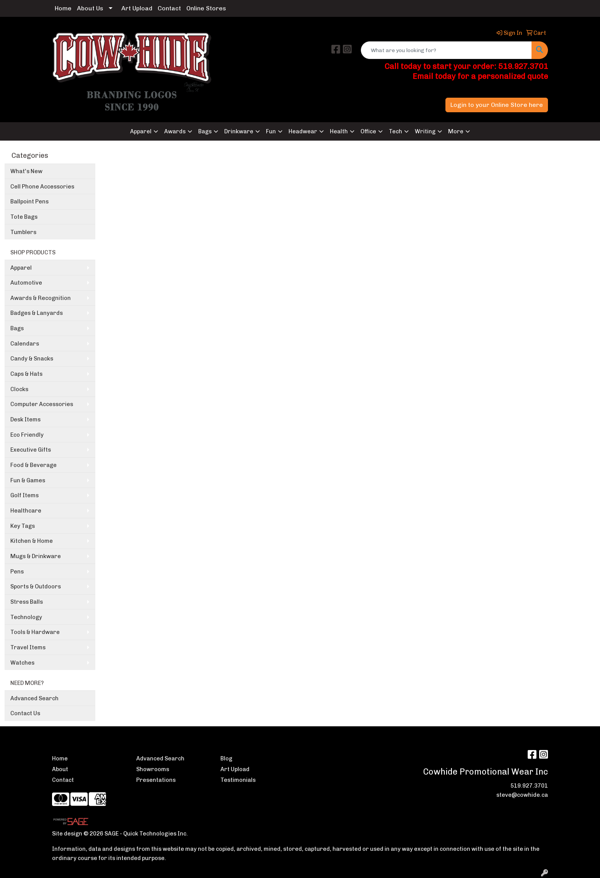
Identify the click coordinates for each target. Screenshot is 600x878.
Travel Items (28, 647)
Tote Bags (24, 216)
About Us (90, 8)
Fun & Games (27, 480)
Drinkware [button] (238, 131)
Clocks (19, 389)
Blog (226, 758)
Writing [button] (425, 131)
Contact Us (25, 713)
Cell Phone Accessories (42, 186)
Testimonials (238, 779)
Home (63, 8)
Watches (22, 662)
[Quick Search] (446, 50)
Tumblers (23, 232)
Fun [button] (271, 131)
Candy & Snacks (31, 358)
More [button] (455, 131)
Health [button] (339, 131)
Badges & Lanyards (36, 313)
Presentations (156, 779)
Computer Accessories (41, 404)
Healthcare (25, 510)
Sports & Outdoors (35, 586)
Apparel (21, 267)
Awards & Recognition (40, 298)
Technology (26, 617)
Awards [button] (175, 131)
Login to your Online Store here (496, 104)
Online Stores (206, 8)
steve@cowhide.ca (522, 794)
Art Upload (136, 8)
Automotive (26, 282)
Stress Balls (26, 601)
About (60, 769)
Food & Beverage (33, 465)
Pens (17, 571)
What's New (26, 171)
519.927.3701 (529, 785)
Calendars (24, 343)
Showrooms (152, 769)
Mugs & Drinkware (35, 556)
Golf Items (24, 495)
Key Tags (22, 526)
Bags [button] (205, 131)
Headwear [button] (303, 131)
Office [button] (368, 131)
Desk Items (25, 419)
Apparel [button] (141, 131)
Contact (169, 8)
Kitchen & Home (31, 540)
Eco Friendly (27, 434)
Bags (17, 328)
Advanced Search (34, 698)
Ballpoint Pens (29, 201)
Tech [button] (395, 131)
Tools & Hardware (35, 632)
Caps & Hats (26, 373)
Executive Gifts (30, 449)
